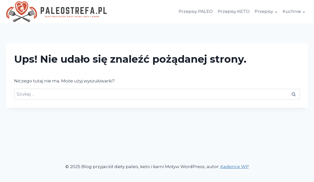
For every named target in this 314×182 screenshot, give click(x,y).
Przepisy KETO (234, 11)
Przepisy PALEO (196, 11)
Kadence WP (234, 166)
